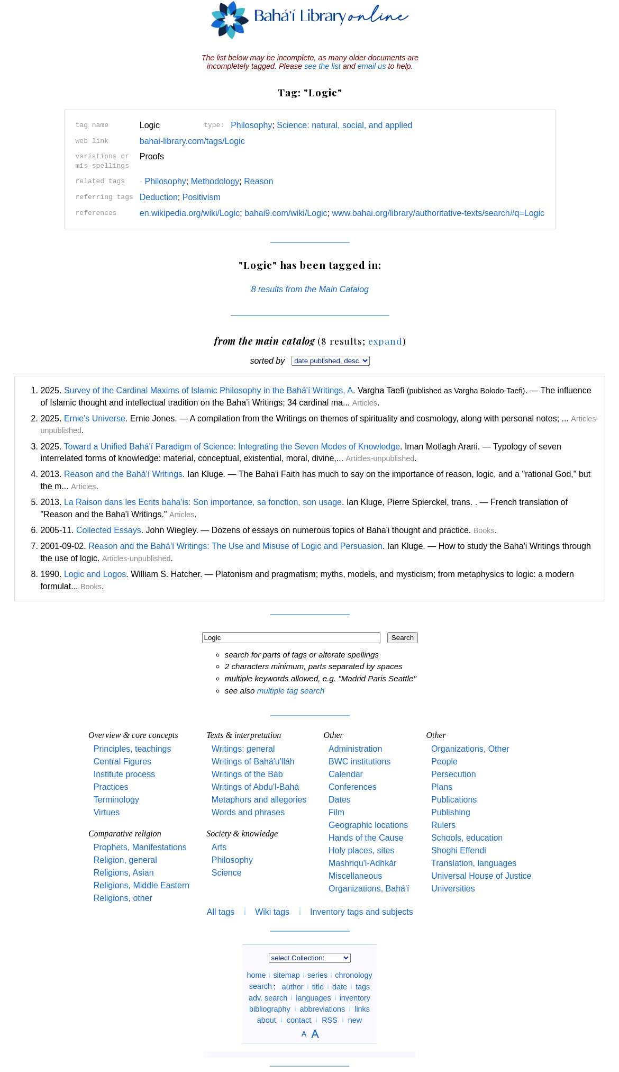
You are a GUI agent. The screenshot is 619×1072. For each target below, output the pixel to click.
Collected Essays (108, 530)
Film (336, 812)
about (266, 1019)
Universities (453, 888)
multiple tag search (290, 690)
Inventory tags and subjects (361, 911)
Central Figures (122, 761)
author (293, 986)
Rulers (443, 825)
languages (313, 997)
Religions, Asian (124, 872)
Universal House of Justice (481, 875)
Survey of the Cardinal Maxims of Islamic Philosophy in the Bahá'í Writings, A (208, 390)
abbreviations (322, 1008)
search (260, 986)
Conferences (353, 786)
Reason (258, 181)
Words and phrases (248, 812)
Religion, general (125, 859)
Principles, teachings (132, 748)
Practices (111, 786)
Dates (340, 799)
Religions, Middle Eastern (141, 885)
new (355, 1019)
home (256, 975)
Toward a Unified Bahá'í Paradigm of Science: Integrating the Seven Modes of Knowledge (232, 446)
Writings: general (243, 748)
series (317, 975)
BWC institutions (359, 761)
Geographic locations (368, 825)
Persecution (453, 774)
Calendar (346, 774)
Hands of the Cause (366, 837)
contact (299, 1019)
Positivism (202, 197)
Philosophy (251, 125)
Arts (219, 847)
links (362, 1008)
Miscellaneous (355, 875)
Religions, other (123, 898)
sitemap (286, 975)
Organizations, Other (470, 748)
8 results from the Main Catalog (310, 289)
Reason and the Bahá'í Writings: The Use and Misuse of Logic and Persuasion (235, 546)
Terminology (116, 799)
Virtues (107, 812)
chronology (353, 975)
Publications (454, 799)
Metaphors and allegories (259, 799)
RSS (330, 1019)
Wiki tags (272, 911)
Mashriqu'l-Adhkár (362, 863)
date (339, 986)
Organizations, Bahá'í (369, 888)
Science (227, 872)
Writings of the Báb (247, 774)
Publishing (450, 812)
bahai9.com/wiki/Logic (285, 213)
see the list (322, 66)
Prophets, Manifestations (140, 847)
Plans (441, 786)
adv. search (268, 997)
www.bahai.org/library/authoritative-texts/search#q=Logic (438, 213)
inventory (355, 997)
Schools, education (467, 837)
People (444, 761)
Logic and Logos (95, 574)
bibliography (269, 1008)
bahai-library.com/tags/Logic (192, 141)
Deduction (159, 197)
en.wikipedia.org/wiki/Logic (190, 213)
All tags (220, 911)
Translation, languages (473, 863)
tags (363, 986)
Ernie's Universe (94, 418)
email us (372, 66)
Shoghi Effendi (458, 850)
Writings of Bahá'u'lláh (253, 761)
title (318, 986)
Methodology (215, 181)
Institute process (125, 774)
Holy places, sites (362, 850)
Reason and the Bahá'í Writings (123, 474)
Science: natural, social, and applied (344, 125)
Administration (355, 748)
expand (385, 341)
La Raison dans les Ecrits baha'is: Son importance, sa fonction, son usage (203, 502)
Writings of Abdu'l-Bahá (255, 786)
